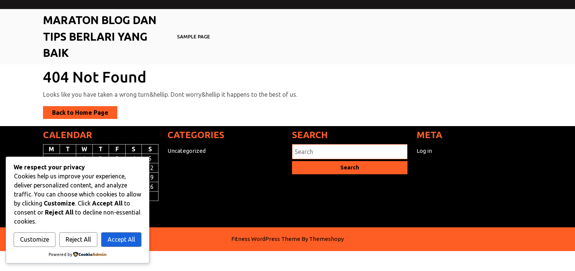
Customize (34, 239)
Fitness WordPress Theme (265, 239)
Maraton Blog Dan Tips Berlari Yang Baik (100, 36)
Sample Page (193, 36)
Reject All (78, 239)
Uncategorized (187, 151)
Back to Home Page (84, 113)
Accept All (121, 239)
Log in (424, 151)
